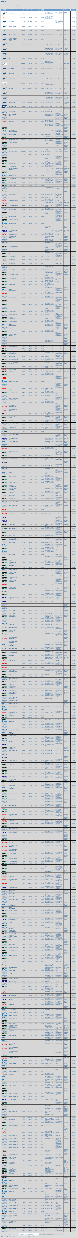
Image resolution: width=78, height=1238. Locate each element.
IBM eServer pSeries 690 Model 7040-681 (13, 624)
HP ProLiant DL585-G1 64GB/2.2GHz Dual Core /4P (13, 539)
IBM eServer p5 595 (12, 542)
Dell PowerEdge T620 (12, 106)
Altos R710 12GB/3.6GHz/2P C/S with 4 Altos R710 (13, 459)
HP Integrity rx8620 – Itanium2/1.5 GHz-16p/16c (13, 671)
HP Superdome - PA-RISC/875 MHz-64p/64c (13, 717)
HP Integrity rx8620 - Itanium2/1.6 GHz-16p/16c (13, 525)
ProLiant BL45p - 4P (12, 535)
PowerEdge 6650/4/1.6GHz (13, 1015)
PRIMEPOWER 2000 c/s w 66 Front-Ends (13, 1058)
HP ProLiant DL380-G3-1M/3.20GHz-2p (12, 780)
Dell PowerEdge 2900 (12, 182)
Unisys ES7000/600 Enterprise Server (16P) (13, 448)
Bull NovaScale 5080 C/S (13, 634)
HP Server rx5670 (12, 715)
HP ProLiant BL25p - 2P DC (13, 482)
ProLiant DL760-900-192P (13, 1090)
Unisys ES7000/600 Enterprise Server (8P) (12, 406)
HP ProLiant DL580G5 (12, 185)
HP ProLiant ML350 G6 (12, 166)
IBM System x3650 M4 (12, 111)
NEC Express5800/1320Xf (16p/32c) (13, 231)
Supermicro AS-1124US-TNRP (14, 34)
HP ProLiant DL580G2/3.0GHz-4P (12, 695)
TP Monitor (67, 9)
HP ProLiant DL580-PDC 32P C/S (13, 925)
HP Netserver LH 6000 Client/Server (12, 1122)
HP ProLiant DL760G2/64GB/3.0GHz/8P (13, 652)
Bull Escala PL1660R (12, 259)
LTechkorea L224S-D (12, 49)
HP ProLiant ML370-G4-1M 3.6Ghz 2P (13, 578)
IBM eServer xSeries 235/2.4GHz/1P (12, 989)
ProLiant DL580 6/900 (12, 1085)
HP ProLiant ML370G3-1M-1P (13, 823)
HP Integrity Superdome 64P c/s (13, 452)
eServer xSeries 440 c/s (13, 799)
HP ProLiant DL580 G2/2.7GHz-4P (12, 631)
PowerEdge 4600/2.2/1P (13, 1009)
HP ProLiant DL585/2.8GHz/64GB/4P (13, 486)
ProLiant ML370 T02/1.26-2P (13, 1033)
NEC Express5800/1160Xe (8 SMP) (13, 439)
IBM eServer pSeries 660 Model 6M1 (13, 1112)
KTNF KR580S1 (11, 97)
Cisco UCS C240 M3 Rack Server (13, 115)
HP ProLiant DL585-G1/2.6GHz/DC (12, 417)
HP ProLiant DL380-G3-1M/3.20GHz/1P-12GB (12, 738)
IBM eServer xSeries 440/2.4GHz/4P (12, 945)
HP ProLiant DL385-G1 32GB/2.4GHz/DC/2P (12, 479)
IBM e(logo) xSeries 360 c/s (13, 983)
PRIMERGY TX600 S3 (12, 427)
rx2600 (10, 941)
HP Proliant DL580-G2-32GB (13, 947)
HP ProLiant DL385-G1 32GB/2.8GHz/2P (12, 489)
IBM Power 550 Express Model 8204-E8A (13, 237)
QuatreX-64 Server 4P (12, 785)
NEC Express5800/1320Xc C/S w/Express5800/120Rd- (14, 919)
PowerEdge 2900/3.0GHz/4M (13, 381)
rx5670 (10, 939)
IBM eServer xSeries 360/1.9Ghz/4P (12, 891)
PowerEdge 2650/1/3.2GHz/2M (14, 706)
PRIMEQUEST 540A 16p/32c (13, 202)
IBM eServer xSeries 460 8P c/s (13, 466)
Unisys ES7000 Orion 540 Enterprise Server (13, 638)
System (13, 9)
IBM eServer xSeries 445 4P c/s (13, 730)
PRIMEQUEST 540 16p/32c (13, 346)
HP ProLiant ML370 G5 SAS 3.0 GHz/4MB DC (13, 363)
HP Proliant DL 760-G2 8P (13, 873)
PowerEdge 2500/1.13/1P (13, 1063)
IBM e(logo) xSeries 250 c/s (13, 1071)
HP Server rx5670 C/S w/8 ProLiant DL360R (13, 868)
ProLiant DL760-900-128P (13, 1088)
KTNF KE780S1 (11, 21)
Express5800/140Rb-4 (12, 995)
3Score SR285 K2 (12, 73)
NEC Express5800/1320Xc (13, 776)
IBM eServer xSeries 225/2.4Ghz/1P (12, 928)
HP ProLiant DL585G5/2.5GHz (13, 219)
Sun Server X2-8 (11, 121)
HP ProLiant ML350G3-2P (13, 865)
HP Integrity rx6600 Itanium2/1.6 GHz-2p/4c (13, 350)
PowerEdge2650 (11, 721)
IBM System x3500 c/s (12, 297)
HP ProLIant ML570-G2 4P (13, 952)
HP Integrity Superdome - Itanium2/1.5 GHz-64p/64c (13, 676)
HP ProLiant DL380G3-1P (13, 861)
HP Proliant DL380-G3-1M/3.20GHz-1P (12, 748)
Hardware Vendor (4, 10)
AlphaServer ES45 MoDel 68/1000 (13, 1028)
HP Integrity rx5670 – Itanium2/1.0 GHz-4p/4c (13, 931)
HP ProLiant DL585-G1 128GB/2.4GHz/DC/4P (12, 476)
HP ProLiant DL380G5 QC (13, 321)
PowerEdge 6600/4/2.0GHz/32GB (12, 645)
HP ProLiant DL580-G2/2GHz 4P (13, 958)
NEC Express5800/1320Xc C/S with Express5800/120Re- (14, 832)
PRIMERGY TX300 (12, 808)
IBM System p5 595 (12, 338)
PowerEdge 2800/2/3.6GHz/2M (14, 544)
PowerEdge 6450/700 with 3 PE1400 (13, 1060)
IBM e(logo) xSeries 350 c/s (13, 1096)
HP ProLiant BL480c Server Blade (13, 367)
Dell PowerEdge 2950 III (13, 216)
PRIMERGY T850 (11, 896)
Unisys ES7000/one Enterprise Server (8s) (12, 293)
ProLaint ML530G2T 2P (12, 1023)
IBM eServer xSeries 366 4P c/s (13, 435)
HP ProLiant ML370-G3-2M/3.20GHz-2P (12, 684)
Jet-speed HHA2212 (12, 102)
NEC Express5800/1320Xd (13, 690)
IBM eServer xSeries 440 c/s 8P (13, 902)
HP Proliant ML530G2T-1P (13, 1002)
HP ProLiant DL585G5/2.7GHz (13, 205)
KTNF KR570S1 (11, 68)
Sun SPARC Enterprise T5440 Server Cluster (13, 169)
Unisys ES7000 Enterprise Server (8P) (13, 410)
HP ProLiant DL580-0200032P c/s (13, 979)
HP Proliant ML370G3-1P (13, 853)
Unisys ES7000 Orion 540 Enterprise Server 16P (13, 850)
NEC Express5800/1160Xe (13, 517)
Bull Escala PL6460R (12, 191)
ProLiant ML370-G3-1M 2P (13, 790)
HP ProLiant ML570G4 (12, 300)
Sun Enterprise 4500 (12, 1119)
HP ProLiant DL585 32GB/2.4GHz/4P (12, 594)
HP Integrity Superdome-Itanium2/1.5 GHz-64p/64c (13, 761)
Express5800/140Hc (12, 999)
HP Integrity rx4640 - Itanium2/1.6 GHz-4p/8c (13, 374)
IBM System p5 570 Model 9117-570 (13, 395)
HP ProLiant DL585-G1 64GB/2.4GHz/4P (12, 573)
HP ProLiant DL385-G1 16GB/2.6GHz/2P (12, 565)
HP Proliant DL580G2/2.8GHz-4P (13, 796)
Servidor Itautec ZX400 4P (13, 461)
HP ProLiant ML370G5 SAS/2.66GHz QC (12, 331)
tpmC (23, 9)
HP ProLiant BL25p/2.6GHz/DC (12, 421)
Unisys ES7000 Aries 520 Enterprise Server (13, 842)
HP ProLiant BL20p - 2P (13, 498)
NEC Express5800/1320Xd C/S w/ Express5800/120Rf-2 (14, 598)
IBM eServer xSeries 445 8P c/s (13, 621)
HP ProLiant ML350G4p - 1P (13, 557)
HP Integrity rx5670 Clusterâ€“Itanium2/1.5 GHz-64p (13, 658)
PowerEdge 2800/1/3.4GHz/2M (14, 551)
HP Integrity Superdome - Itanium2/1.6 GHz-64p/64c (13, 392)
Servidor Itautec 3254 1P (13, 648)
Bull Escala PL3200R (12, 965)
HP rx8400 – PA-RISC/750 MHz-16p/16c (13, 1117)
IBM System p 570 (12, 266)
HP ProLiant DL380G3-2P (13, 858)
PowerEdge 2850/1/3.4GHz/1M (14, 569)
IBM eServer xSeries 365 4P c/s (13, 679)
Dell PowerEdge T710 (12, 175)
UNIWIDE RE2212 (12, 13)
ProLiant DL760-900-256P (13, 1093)
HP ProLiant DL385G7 (12, 163)
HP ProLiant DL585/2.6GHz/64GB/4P (13, 548)
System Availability (41, 10)
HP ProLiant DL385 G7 (12, 127)
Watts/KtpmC (36, 9)
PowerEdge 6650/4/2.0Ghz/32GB (12, 908)
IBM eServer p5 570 (12, 495)
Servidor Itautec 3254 (12, 805)
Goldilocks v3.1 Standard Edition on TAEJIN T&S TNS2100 (13, 39)
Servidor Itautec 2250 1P (13, 591)
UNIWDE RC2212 (11, 53)
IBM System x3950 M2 (12, 194)
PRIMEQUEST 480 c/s (12, 369)
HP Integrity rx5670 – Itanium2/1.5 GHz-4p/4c (13, 811)
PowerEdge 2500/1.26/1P (13, 1040)
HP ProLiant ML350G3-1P (13, 863)
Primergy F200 (11, 1074)
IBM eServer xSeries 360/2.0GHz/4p (12, 894)
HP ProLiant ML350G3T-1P (13, 950)
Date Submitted (73, 10)
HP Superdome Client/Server (13, 770)
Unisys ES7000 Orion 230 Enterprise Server (13, 880)
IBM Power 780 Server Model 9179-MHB (13, 152)
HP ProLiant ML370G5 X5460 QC (13, 253)
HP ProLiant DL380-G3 (12, 933)
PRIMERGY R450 (11, 820)
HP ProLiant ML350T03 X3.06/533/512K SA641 (12, 588)
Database (50, 9)
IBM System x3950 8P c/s (13, 307)
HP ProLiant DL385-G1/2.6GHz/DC (12, 414)
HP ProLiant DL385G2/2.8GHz (13, 303)
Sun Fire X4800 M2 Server (13, 124)
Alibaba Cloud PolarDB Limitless (12, 17)
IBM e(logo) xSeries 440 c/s (13, 973)
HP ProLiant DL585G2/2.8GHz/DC (12, 318)
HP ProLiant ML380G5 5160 (13, 359)
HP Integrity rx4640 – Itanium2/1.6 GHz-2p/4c (13, 372)
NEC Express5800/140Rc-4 (13, 887)
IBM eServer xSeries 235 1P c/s (13, 829)
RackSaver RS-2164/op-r (13, 782)
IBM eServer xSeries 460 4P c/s (13, 424)
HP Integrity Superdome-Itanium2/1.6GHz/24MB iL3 (13, 281)
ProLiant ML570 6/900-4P (13, 1068)
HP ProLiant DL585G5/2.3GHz (13, 246)
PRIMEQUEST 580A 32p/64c (13, 200)
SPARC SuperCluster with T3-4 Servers (13, 140)
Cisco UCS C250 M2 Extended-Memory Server (13, 131)
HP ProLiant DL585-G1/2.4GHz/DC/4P (12, 455)
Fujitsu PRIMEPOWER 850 (13, 981)
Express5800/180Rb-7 (12, 1099)
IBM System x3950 (12, 328)
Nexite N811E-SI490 (12, 78)
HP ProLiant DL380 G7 (12, 157)
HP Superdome (11, 764)
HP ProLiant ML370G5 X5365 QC (13, 275)
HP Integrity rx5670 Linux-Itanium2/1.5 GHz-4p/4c (13, 693)
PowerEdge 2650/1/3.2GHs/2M (14, 703)
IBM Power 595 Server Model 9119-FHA (13, 197)
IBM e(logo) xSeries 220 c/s (13, 1012)
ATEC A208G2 (11, 88)
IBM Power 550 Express (13, 187)
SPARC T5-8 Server (12, 108)
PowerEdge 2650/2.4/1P (13, 970)
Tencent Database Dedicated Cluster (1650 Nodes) (13, 30)
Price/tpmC (29, 9)
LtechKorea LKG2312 (12, 26)
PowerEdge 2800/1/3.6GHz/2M (14, 441)
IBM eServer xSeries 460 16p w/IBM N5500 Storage (13, 399)
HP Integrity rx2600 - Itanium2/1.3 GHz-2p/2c (13, 616)
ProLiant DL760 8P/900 (12, 1035)
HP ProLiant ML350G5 (12, 256)
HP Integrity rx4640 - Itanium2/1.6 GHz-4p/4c (13, 575)
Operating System (59, 9)
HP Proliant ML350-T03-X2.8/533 (12, 674)
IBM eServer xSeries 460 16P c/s (13, 402)
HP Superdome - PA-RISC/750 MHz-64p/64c (13, 1026)
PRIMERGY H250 (11, 992)
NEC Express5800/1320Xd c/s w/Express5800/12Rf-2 (13, 745)
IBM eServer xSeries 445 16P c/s (13, 618)
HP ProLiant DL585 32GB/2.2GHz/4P (12, 655)
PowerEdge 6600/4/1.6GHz (13, 955)
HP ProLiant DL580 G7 (12, 148)
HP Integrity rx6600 (12, 284)
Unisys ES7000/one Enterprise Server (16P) (13, 389)
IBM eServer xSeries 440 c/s (13, 899)
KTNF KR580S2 (11, 44)
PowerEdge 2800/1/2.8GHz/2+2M (12, 473)
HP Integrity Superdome (13, 719)
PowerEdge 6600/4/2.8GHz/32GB (12, 733)
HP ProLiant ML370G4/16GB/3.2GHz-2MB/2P (13, 562)
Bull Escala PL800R (12, 1106)
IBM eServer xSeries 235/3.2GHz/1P (12, 741)
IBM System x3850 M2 (12, 209)
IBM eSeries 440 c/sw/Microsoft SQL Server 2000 (13, 936)
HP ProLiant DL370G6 (12, 172)
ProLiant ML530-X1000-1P (13, 1109)
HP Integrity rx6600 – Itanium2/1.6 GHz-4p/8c (13, 349)
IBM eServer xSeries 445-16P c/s (13, 727)
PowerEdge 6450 (11, 1079)
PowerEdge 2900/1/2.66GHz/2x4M (12, 290)
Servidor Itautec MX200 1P (13, 528)
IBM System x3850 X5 (12, 134)
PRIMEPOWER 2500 (12, 660)
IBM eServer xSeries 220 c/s (13, 1082)
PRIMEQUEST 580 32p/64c (13, 234)
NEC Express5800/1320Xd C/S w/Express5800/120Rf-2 (14, 601)
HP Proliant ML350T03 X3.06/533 (12, 736)
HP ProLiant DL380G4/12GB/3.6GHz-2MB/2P (13, 560)
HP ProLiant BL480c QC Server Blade (13, 335)
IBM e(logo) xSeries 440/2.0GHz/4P (12, 922)
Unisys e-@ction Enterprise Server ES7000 (13, 1044)
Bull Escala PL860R (12, 227)
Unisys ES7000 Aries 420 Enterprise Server (13, 509)
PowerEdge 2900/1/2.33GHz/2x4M (12, 325)
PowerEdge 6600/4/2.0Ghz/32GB (12, 905)
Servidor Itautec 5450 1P (13, 627)
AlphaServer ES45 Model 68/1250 (13, 968)
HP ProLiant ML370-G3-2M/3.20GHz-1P (12, 682)
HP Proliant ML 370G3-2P (13, 855)
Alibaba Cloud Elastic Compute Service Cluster (13, 64)
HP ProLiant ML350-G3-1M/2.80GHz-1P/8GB (12, 687)
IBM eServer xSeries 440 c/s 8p (13, 794)
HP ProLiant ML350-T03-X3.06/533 (13, 567)
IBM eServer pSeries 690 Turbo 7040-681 (13, 698)
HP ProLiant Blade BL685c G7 (14, 142)
